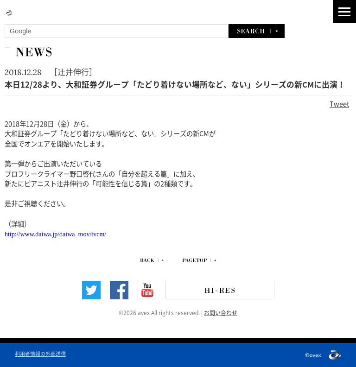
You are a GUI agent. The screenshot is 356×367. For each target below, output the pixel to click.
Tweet (339, 103)
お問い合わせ (220, 312)
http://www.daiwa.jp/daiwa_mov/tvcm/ (55, 234)
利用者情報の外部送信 (40, 353)
